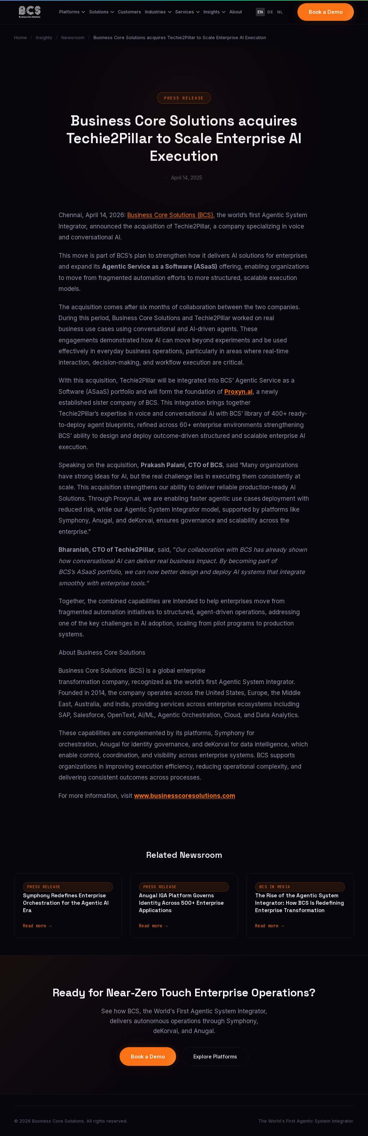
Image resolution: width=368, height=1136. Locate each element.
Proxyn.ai (238, 391)
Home (20, 37)
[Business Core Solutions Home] (29, 12)
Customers (129, 11)
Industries (158, 11)
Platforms (72, 11)
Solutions (101, 11)
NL (280, 12)
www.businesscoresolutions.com (184, 795)
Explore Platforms (215, 1056)
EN (260, 12)
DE (270, 12)
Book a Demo (326, 12)
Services (187, 11)
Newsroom (73, 37)
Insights (214, 11)
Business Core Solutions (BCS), (171, 215)
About (235, 11)
